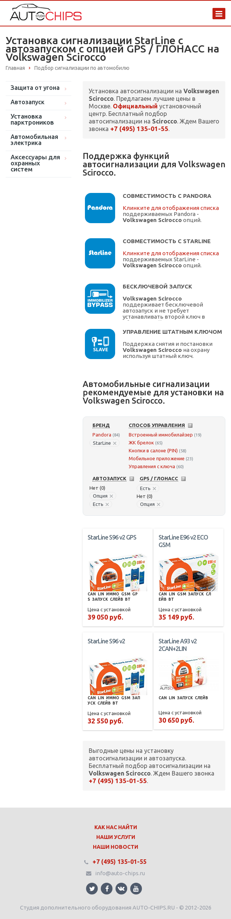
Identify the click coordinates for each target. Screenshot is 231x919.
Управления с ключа (152, 466)
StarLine (104, 443)
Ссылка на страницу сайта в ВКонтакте (121, 888)
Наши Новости (115, 847)
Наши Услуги (115, 837)
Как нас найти (115, 827)
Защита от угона (35, 87)
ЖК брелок (141, 442)
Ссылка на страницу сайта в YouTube (136, 888)
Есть (101, 504)
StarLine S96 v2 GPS (112, 537)
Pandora (101, 434)
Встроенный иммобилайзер (161, 434)
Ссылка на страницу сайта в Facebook (107, 888)
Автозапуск (28, 102)
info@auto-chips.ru (120, 873)
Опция (103, 495)
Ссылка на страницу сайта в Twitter (92, 888)
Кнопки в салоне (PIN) (153, 450)
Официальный (135, 106)
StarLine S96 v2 (106, 641)
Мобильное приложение (157, 458)
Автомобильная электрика (34, 139)
